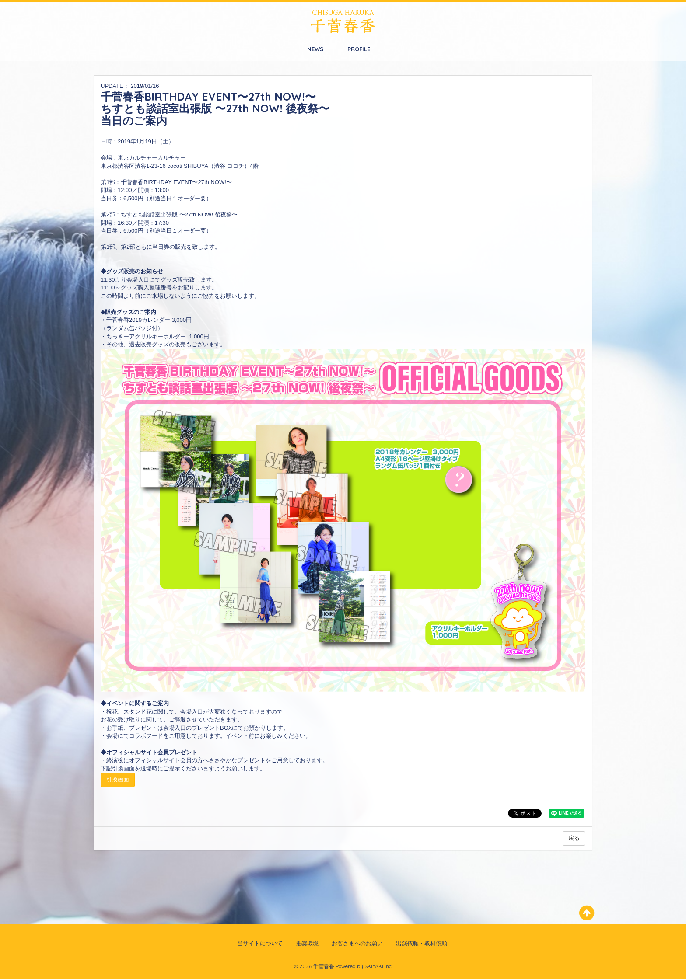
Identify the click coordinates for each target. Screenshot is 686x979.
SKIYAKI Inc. (378, 966)
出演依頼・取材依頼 (421, 943)
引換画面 (117, 779)
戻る (574, 838)
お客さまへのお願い (357, 943)
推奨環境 (307, 943)
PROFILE (358, 48)
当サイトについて (260, 943)
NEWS (315, 48)
